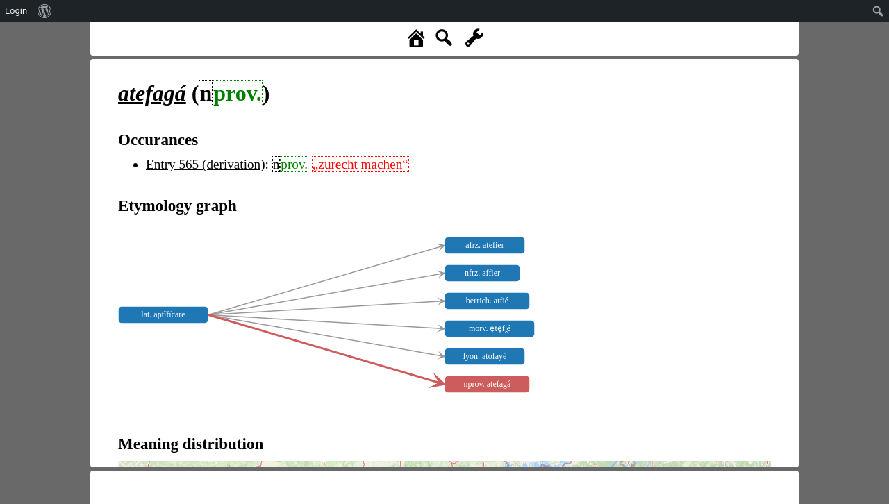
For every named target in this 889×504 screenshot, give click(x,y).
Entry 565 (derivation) (205, 164)
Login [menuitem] (16, 11)
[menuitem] (45, 11)
